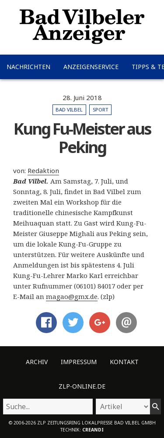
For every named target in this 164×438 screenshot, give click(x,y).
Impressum (79, 362)
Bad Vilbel (69, 109)
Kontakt (124, 362)
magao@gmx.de (72, 296)
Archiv (37, 362)
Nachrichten (28, 67)
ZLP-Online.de (82, 386)
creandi (93, 430)
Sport (100, 109)
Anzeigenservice (91, 67)
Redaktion (43, 170)
